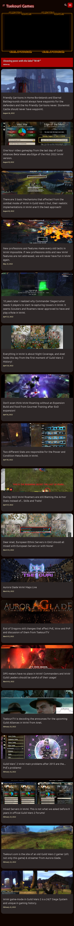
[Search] (65, 5)
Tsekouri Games (20, 6)
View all (6, 64)
